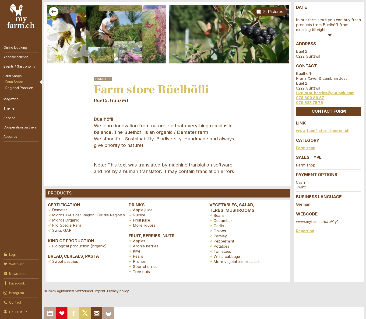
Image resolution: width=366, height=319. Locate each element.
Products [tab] (60, 193)
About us (10, 137)
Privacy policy (118, 291)
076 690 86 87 (310, 97)
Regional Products (19, 88)
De (11, 312)
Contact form (329, 111)
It (21, 312)
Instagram (14, 292)
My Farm (21, 16)
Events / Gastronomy (19, 66)
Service (9, 118)
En (26, 312)
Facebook (14, 283)
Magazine (11, 99)
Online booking (15, 47)
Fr (16, 312)
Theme (9, 108)
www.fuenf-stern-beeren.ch (322, 130)
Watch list (14, 263)
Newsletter (15, 273)
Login (11, 254)
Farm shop (305, 148)
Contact (12, 302)
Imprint (100, 291)
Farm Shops (13, 76)
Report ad (305, 231)
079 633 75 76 (309, 102)
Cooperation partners (20, 127)
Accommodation (16, 57)
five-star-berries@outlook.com (325, 92)
